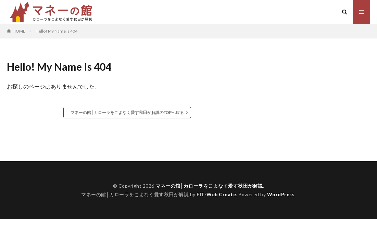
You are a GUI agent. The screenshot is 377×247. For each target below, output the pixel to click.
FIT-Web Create (216, 194)
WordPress (281, 194)
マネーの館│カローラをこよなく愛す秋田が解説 (209, 186)
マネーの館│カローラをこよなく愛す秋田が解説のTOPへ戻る (127, 112)
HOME (19, 31)
